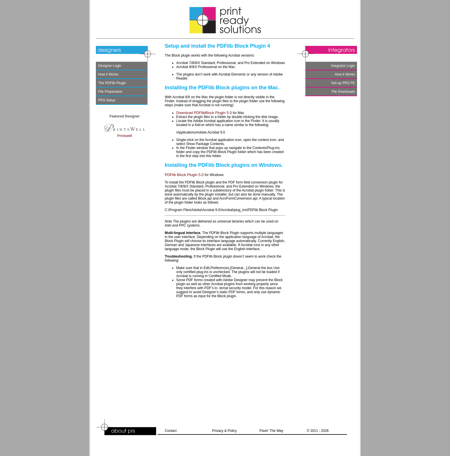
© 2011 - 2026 (318, 431)
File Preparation (110, 92)
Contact (170, 431)
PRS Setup (106, 100)
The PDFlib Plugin (112, 83)
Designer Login (109, 66)
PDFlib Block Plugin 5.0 (184, 175)
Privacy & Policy (224, 431)
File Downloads (343, 92)
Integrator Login (343, 66)
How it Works (108, 74)
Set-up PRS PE (343, 83)
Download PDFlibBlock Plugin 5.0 (204, 113)
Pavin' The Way (271, 431)
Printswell (124, 134)
